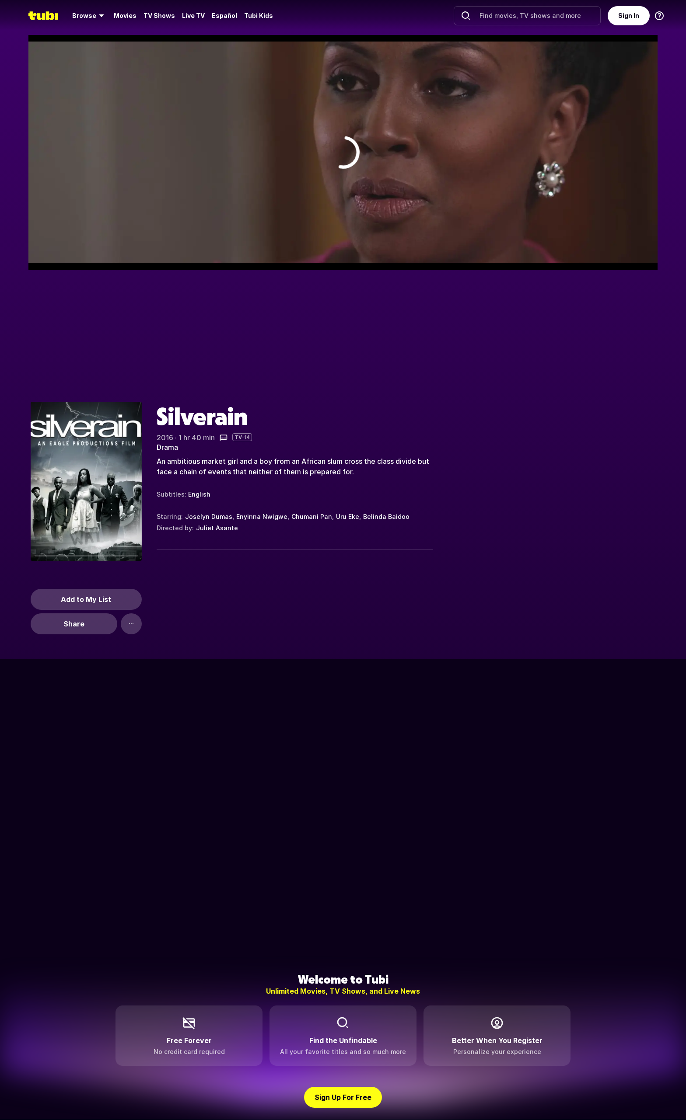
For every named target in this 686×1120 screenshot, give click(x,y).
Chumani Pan (311, 516)
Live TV (193, 15)
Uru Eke (347, 516)
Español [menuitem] (224, 15)
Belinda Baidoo (386, 516)
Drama (167, 447)
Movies (125, 15)
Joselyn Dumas (208, 516)
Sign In (628, 15)
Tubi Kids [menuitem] (258, 15)
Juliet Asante (217, 528)
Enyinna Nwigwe (261, 516)
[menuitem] (89, 15)
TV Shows (159, 15)
